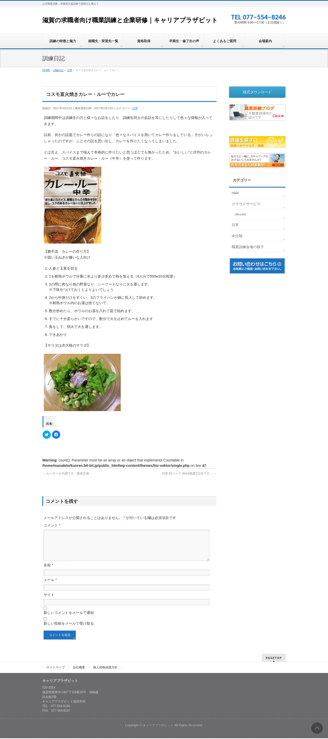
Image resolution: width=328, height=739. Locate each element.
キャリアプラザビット (158, 726)
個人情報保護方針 (105, 668)
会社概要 (79, 668)
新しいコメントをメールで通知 (69, 619)
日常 (135, 108)
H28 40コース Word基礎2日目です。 (189, 473)
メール (50, 586)
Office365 (240, 214)
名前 (48, 571)
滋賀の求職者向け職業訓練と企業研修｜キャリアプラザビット (130, 20)
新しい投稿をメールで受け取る (69, 629)
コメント (52, 525)
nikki (235, 193)
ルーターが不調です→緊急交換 (65, 473)
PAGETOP (274, 658)
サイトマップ (55, 668)
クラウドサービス (246, 204)
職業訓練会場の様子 (248, 247)
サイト (49, 601)
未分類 (237, 236)
